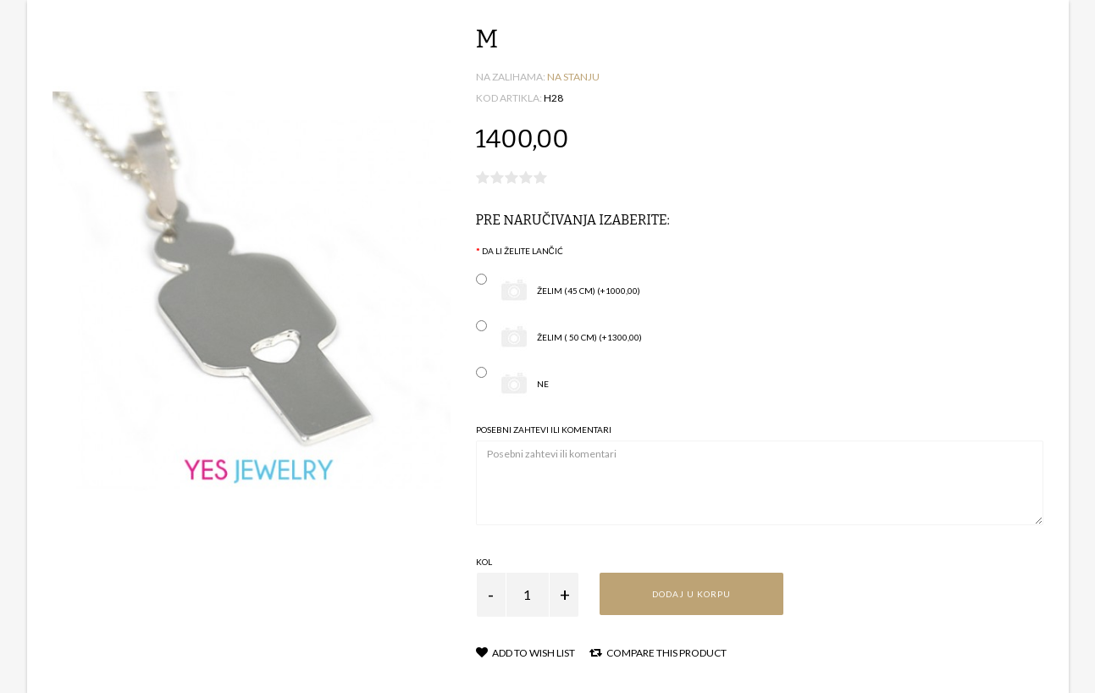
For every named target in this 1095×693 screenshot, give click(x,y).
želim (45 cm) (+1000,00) (558, 291)
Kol (484, 562)
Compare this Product (658, 652)
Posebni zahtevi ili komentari (543, 429)
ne (512, 384)
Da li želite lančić (522, 251)
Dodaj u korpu (691, 594)
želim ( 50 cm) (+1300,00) (559, 338)
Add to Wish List (525, 652)
